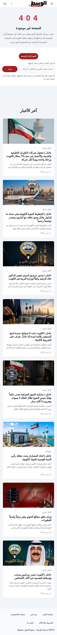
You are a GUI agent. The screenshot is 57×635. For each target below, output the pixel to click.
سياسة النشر (48, 614)
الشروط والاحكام (46, 623)
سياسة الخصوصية (18, 614)
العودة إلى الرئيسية (28, 56)
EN (5, 4)
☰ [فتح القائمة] (52, 4)
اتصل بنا (30, 623)
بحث (10, 69)
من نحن (34, 614)
